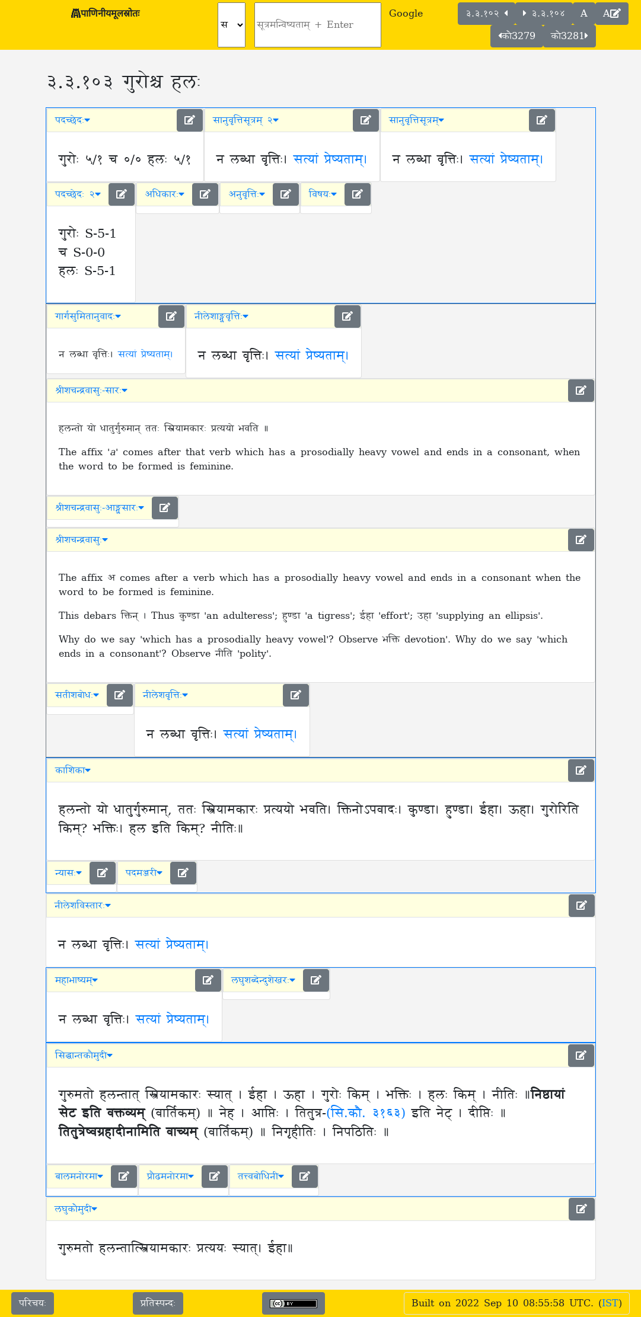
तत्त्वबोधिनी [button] (261, 1176)
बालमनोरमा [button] (79, 1176)
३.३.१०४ (544, 14)
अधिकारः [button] (164, 194)
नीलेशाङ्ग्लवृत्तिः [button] (221, 316)
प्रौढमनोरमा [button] (170, 1176)
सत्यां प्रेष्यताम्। (331, 160)
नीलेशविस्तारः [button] (83, 906)
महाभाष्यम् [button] (76, 980)
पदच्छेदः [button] (72, 120)
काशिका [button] (73, 770)
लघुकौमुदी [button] (76, 1209)
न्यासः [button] (68, 873)
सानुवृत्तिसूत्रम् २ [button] (246, 120)
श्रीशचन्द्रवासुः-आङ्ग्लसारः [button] (99, 508)
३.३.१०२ (486, 14)
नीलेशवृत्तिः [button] (165, 695)
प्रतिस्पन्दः (158, 1303)
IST (610, 1303)
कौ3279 (516, 36)
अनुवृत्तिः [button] (246, 194)
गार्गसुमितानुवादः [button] (88, 316)
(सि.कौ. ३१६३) (366, 1113)
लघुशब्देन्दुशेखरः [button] (263, 980)
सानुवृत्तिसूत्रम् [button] (416, 120)
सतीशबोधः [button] (77, 695)
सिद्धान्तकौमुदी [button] (84, 1056)
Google (406, 14)
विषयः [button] (323, 194)
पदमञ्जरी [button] (144, 873)
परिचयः (32, 1303)
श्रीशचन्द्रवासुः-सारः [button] (91, 390)
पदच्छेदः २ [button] (78, 194)
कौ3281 (569, 36)
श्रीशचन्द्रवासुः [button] (81, 540)
